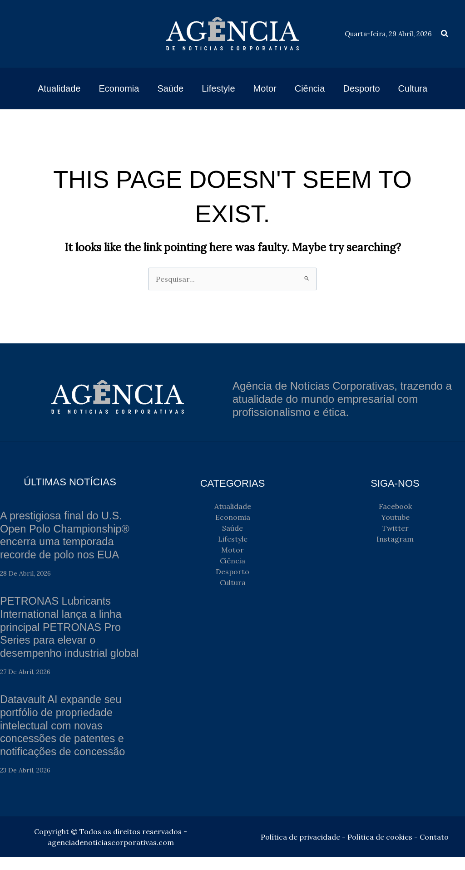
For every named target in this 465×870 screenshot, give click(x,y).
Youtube (395, 517)
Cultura (233, 582)
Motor (232, 549)
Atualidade (232, 506)
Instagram (395, 538)
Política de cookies (379, 850)
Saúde (232, 528)
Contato (434, 850)
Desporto (232, 571)
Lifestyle (232, 538)
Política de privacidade (300, 850)
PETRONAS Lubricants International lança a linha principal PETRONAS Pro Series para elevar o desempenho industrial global (62, 633)
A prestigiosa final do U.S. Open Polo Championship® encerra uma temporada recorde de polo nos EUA (66, 535)
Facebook (395, 506)
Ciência (232, 560)
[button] (445, 34)
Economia (232, 517)
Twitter (395, 528)
